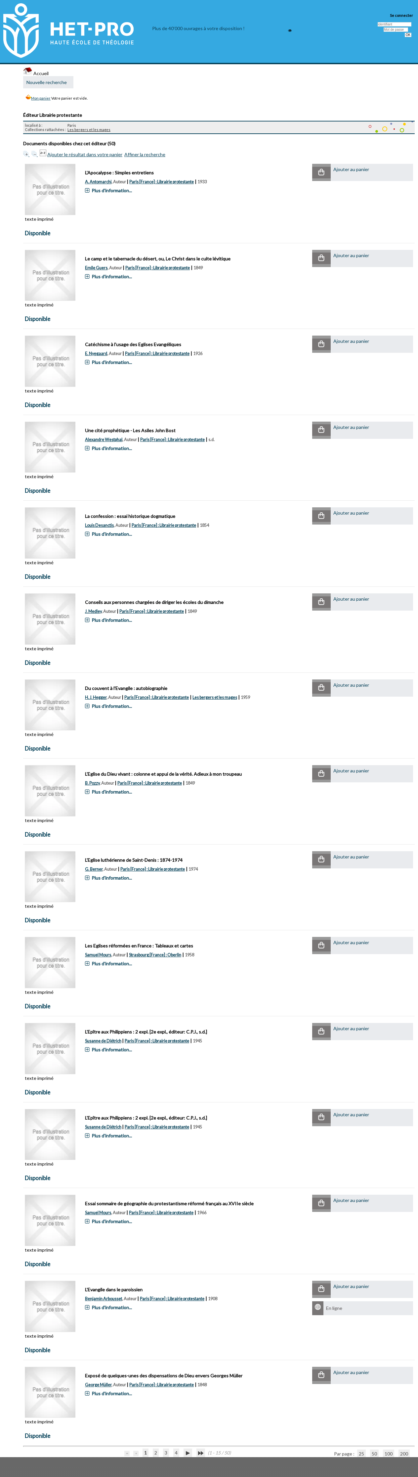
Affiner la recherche (144, 154)
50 (374, 1453)
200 (404, 1453)
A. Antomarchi (98, 181)
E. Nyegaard (96, 353)
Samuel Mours (98, 954)
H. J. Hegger (95, 697)
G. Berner (94, 869)
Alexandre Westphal (103, 439)
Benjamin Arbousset (103, 1298)
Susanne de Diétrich (103, 1041)
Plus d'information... (112, 190)
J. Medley (93, 611)
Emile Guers (96, 267)
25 (361, 1453)
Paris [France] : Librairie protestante (161, 181)
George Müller (98, 1384)
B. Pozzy (92, 783)
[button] (321, 172)
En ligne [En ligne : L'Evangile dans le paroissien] (334, 1308)
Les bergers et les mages (88, 129)
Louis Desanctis (99, 525)
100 (389, 1453)
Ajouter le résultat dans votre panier (84, 154)
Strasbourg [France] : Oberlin (155, 954)
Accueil (36, 73)
